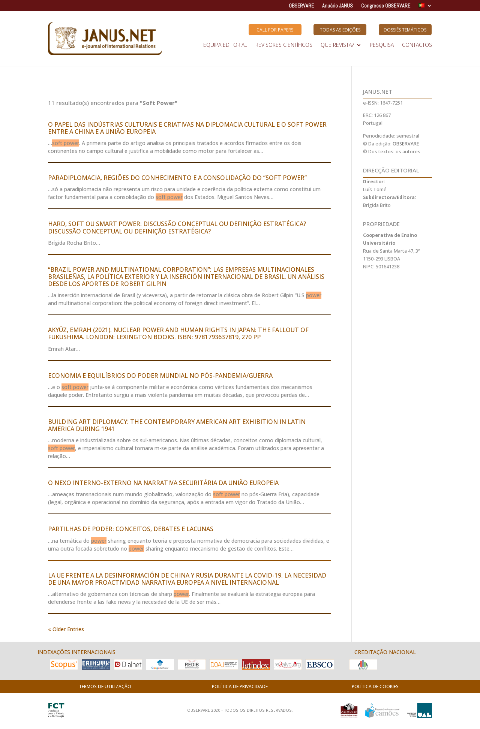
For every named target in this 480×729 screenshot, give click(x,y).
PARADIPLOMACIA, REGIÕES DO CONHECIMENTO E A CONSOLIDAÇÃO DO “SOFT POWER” (177, 178)
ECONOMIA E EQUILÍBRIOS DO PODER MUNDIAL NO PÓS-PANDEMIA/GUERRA (160, 375)
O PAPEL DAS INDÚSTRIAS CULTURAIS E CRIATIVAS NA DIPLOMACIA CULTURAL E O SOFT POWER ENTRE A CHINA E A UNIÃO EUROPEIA (187, 128)
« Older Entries (66, 629)
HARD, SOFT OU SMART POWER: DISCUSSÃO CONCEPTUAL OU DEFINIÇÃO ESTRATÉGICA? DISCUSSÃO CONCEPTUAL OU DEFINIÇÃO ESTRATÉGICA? (177, 227)
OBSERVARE (301, 6)
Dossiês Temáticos (405, 30)
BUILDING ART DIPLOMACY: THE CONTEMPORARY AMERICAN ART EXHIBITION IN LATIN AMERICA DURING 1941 (177, 425)
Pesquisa (382, 45)
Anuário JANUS (337, 6)
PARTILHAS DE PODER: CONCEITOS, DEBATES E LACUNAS (130, 529)
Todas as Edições (340, 30)
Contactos (417, 45)
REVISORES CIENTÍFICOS (283, 45)
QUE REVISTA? (337, 45)
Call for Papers (274, 30)
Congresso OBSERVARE (385, 6)
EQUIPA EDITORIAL (225, 45)
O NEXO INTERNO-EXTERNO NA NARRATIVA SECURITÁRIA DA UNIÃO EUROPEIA (163, 483)
